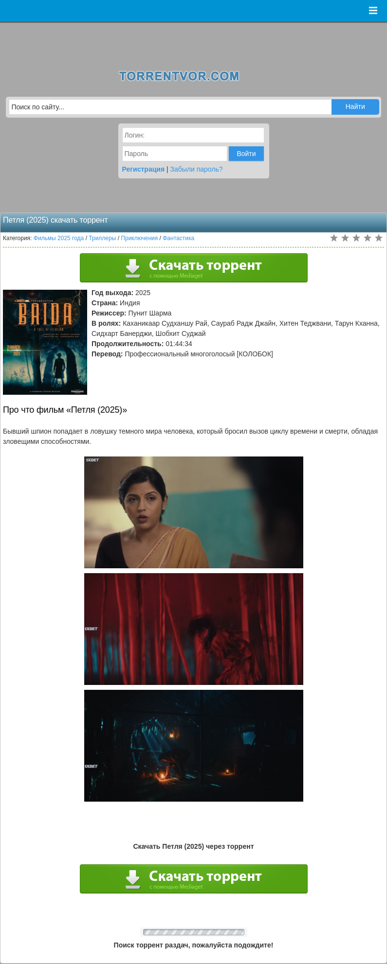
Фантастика (178, 238)
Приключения (139, 238)
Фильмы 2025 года (59, 238)
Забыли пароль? (196, 169)
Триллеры (102, 238)
